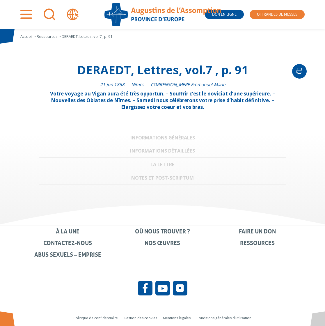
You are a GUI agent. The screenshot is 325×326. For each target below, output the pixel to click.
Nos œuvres (162, 243)
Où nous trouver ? (162, 231)
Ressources (257, 243)
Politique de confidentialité (96, 318)
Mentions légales (177, 318)
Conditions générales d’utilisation (223, 318)
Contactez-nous (67, 243)
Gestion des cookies (140, 318)
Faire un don (257, 231)
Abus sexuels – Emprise (67, 254)
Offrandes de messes (277, 14)
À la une (67, 231)
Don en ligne (224, 14)
